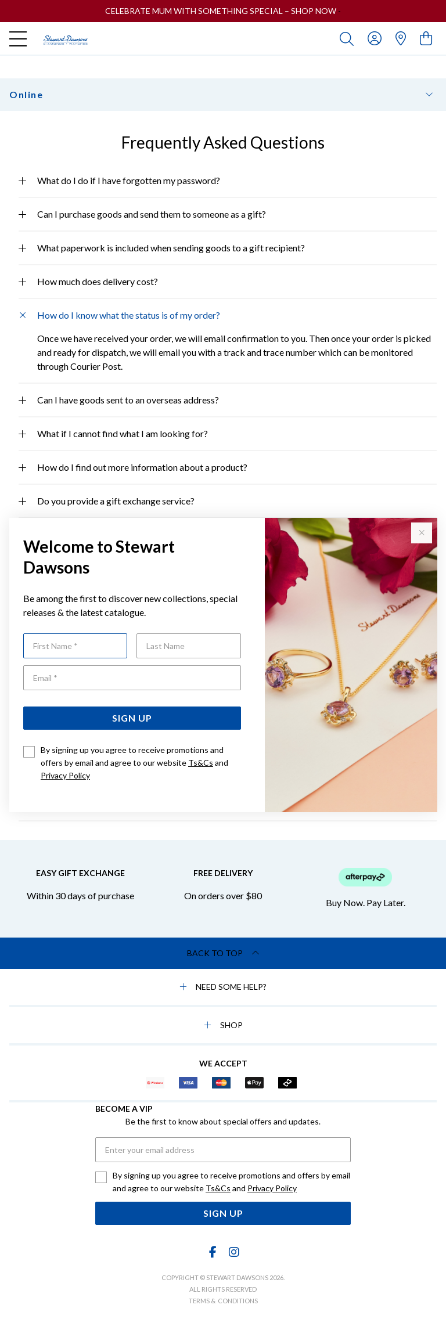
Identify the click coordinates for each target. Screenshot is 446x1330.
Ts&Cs (200, 762)
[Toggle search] (349, 38)
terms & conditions (223, 1300)
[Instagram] (233, 1252)
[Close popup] (421, 532)
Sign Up (132, 717)
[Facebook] (213, 1252)
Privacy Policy (65, 775)
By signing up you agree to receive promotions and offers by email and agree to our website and (134, 762)
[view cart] (426, 38)
